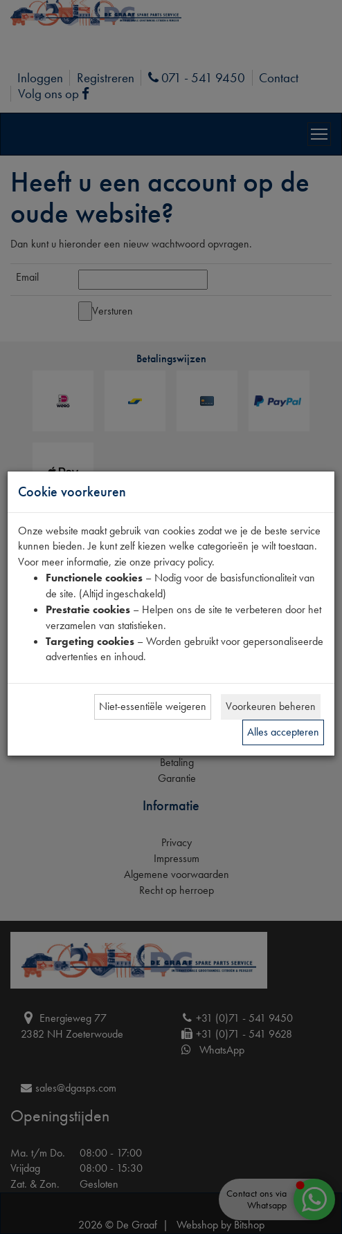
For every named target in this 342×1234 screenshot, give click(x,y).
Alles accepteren (283, 731)
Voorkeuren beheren (271, 706)
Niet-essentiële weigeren (152, 706)
